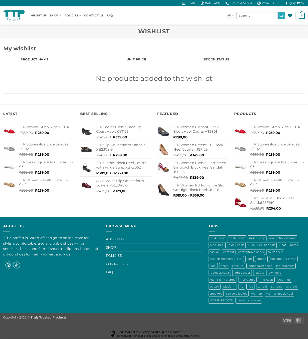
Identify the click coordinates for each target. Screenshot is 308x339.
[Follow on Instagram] (290, 3)
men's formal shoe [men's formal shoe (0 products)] (222, 279)
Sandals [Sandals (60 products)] (276, 286)
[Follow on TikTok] (294, 3)
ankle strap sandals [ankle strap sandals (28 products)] (282, 238)
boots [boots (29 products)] (294, 245)
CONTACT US (94, 15)
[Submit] (281, 15)
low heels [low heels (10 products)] (274, 272)
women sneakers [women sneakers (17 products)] (249, 300)
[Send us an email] (298, 3)
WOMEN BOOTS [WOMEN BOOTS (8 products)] (221, 300)
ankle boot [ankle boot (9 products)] (217, 238)
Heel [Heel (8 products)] (213, 265)
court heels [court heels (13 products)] (275, 252)
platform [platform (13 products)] (229, 286)
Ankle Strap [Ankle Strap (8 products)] (257, 238)
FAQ (110, 15)
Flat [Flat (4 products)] (240, 258)
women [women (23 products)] (256, 293)
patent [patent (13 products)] (214, 286)
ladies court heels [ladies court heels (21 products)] (260, 265)
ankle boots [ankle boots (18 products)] (237, 238)
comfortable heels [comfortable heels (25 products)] (251, 252)
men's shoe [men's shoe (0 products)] (247, 279)
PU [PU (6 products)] (242, 286)
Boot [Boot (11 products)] (282, 245)
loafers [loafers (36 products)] (259, 272)
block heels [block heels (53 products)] (236, 245)
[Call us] (302, 3)
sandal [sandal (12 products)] (262, 286)
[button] (302, 16)
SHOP (55, 15)
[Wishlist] (290, 15)
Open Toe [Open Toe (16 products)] (284, 279)
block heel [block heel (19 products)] (217, 245)
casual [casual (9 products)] (214, 252)
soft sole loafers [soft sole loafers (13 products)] (236, 293)
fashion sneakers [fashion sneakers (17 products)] (221, 258)
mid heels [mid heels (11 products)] (266, 279)
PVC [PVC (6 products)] (250, 286)
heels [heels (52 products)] (224, 265)
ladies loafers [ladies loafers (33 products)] (285, 265)
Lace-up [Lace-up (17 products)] (238, 265)
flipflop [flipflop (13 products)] (261, 258)
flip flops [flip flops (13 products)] (276, 258)
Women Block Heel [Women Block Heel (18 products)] (279, 293)
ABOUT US (39, 15)
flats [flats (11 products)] (249, 258)
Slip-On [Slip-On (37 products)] (291, 286)
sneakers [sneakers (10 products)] (216, 293)
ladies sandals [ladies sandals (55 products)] (220, 272)
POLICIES (72, 15)
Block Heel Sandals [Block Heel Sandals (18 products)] (261, 245)
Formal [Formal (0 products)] (291, 258)
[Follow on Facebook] (286, 3)
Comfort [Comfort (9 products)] (228, 252)
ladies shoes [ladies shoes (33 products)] (242, 272)
